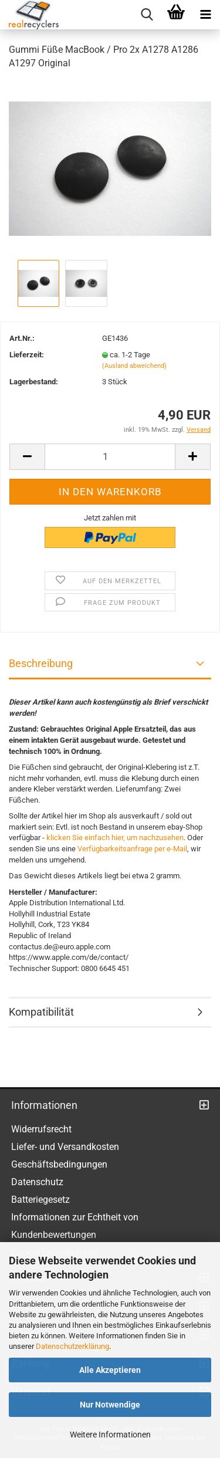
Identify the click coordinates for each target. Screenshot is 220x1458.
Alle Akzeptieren (110, 1370)
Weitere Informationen (110, 1434)
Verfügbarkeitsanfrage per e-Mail (132, 848)
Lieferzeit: (26, 354)
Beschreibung (41, 663)
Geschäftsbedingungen (59, 1164)
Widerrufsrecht (41, 1129)
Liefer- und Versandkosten (65, 1146)
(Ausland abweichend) (134, 366)
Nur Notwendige (110, 1404)
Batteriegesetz (40, 1199)
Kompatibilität (41, 1012)
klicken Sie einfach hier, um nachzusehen (115, 837)
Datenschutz (37, 1182)
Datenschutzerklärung (72, 1346)
